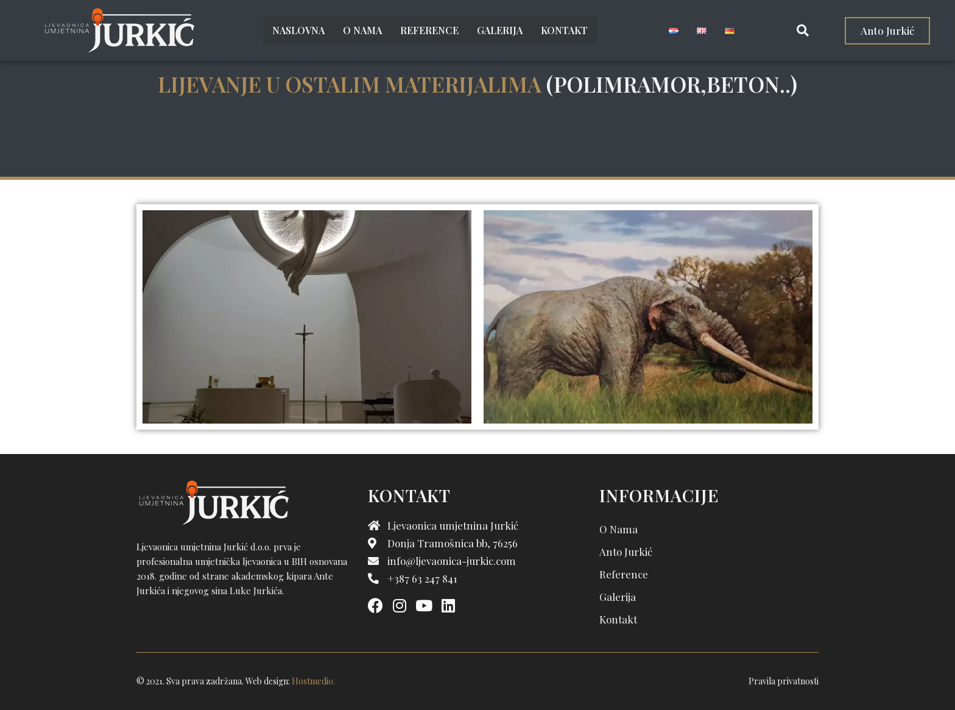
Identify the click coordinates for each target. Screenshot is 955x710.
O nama (362, 30)
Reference (429, 30)
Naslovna (298, 30)
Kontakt (564, 30)
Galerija (500, 30)
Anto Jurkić (625, 551)
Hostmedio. (313, 681)
